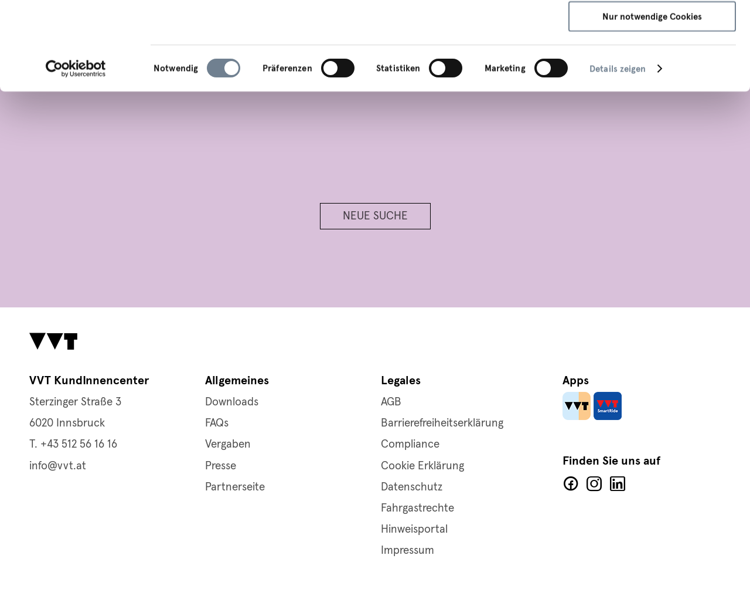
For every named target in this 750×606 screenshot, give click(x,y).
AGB (391, 402)
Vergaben (228, 444)
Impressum (491, 57)
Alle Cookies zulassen (652, 29)
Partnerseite (235, 487)
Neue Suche (375, 216)
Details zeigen (617, 151)
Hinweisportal (414, 529)
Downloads (231, 402)
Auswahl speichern (652, 64)
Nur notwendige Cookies (652, 99)
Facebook (570, 484)
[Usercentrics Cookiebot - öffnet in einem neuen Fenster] (76, 151)
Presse (220, 466)
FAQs (217, 423)
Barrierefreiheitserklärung (442, 423)
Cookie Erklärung (422, 466)
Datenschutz (411, 487)
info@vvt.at (57, 466)
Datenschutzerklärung (326, 57)
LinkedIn (617, 484)
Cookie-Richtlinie (420, 57)
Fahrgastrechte (417, 508)
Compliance (410, 444)
